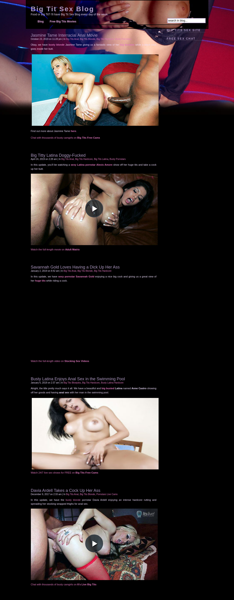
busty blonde (73, 500)
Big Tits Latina (101, 159)
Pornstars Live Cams (107, 494)
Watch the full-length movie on (55, 249)
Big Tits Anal (72, 39)
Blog (41, 21)
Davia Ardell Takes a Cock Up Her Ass (66, 490)
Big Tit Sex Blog (62, 9)
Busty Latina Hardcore (112, 382)
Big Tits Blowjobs (72, 382)
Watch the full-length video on (60, 361)
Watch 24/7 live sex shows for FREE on (64, 472)
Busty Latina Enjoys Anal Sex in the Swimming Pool (78, 379)
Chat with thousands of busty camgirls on (65, 137)
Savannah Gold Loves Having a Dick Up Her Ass (75, 267)
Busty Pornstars (123, 39)
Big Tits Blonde (87, 39)
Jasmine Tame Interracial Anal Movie (64, 35)
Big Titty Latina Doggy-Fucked (58, 155)
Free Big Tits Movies (63, 21)
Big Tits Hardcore (105, 39)
